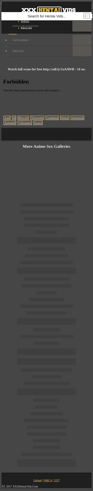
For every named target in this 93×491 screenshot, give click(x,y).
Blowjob (23, 117)
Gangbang (52, 117)
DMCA (48, 480)
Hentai (65, 117)
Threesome (37, 117)
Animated (9, 122)
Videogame (24, 122)
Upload (37, 480)
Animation (77, 117)
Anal (7, 117)
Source (38, 122)
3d (14, 117)
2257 (57, 480)
